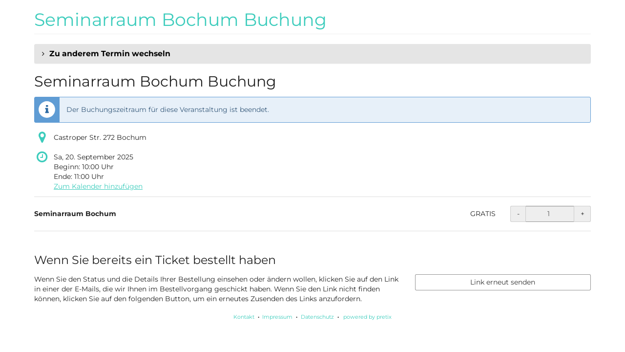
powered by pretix (367, 316)
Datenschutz (317, 316)
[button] (312, 53)
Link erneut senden (502, 282)
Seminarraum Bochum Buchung (180, 19)
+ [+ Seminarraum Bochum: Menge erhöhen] (582, 213)
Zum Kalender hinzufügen (98, 186)
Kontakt (243, 316)
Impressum (277, 316)
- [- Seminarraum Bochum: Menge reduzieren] (518, 213)
